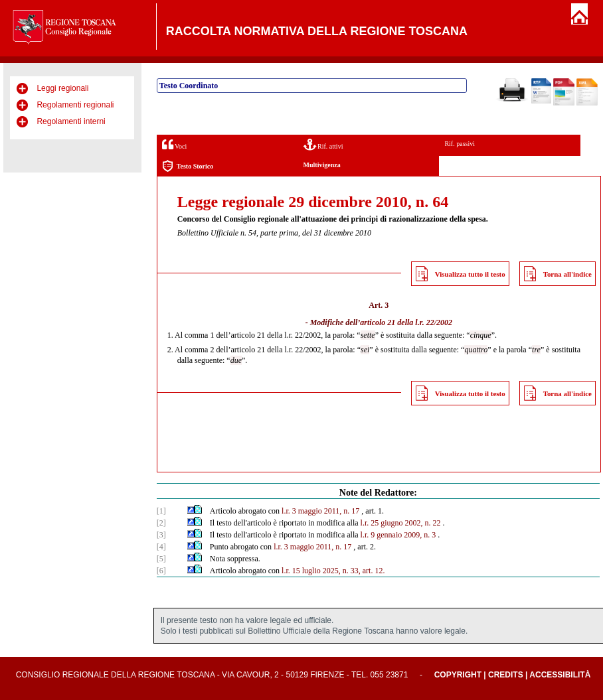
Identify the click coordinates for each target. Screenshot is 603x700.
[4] (161, 546)
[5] (161, 558)
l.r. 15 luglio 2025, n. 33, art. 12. (333, 570)
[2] (161, 522)
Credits (505, 674)
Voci (174, 144)
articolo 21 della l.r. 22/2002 (406, 322)
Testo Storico (187, 166)
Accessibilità (559, 674)
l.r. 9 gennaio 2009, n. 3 (398, 534)
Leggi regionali (62, 88)
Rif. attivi (323, 144)
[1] (161, 511)
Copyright (457, 674)
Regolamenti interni (71, 121)
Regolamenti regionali (75, 104)
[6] (161, 570)
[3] (161, 534)
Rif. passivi (459, 143)
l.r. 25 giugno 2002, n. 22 (401, 522)
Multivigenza (322, 165)
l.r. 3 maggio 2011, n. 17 (320, 511)
